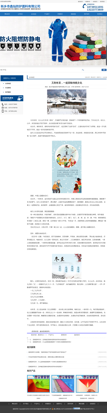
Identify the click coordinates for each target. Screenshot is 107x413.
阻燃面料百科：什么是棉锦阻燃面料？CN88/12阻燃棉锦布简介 (51, 342)
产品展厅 (46, 14)
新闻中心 (99, 77)
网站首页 (7, 14)
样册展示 (60, 14)
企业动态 (33, 14)
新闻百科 (64, 335)
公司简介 (20, 14)
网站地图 (81, 403)
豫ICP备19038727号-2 (87, 409)
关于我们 (26, 403)
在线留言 (95, 1)
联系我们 (102, 1)
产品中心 (51, 335)
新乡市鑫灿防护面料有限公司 (58, 87)
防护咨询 (86, 14)
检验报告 (73, 14)
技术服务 (8, 92)
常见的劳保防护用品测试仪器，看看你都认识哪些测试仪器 (46, 357)
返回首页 (80, 1)
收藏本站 (87, 1)
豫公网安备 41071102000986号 (62, 409)
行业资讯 (8, 88)
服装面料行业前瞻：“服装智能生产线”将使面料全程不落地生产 (47, 352)
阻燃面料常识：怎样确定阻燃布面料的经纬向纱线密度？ (49, 339)
